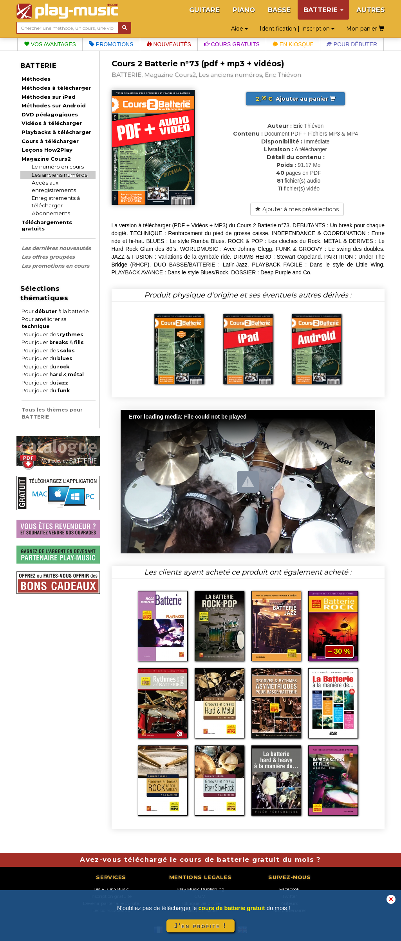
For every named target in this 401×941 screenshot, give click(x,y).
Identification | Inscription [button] (297, 28)
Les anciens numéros (59, 175)
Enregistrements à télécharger (56, 202)
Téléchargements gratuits (47, 225)
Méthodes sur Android (54, 105)
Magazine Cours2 (46, 159)
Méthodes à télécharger (56, 88)
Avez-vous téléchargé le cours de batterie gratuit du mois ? (200, 859)
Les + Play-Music (111, 889)
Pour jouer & (53, 342)
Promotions (111, 44)
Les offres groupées (48, 257)
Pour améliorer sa (44, 322)
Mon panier (365, 28)
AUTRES (370, 10)
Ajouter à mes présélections (297, 209)
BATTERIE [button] (323, 10)
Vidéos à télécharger (52, 123)
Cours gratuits (232, 44)
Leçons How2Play (47, 150)
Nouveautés (168, 44)
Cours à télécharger (50, 141)
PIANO (244, 10)
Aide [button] (239, 28)
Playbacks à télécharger (56, 132)
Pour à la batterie (55, 311)
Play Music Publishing (200, 889)
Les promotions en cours (55, 266)
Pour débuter (352, 44)
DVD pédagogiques (50, 114)
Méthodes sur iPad (49, 97)
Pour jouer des (52, 334)
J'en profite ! (200, 926)
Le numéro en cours (58, 166)
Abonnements (51, 213)
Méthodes (36, 79)
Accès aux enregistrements (54, 186)
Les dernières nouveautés (56, 248)
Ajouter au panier (295, 98)
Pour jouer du (47, 358)
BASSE (279, 10)
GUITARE (204, 10)
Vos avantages (50, 44)
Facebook (289, 889)
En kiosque (293, 44)
